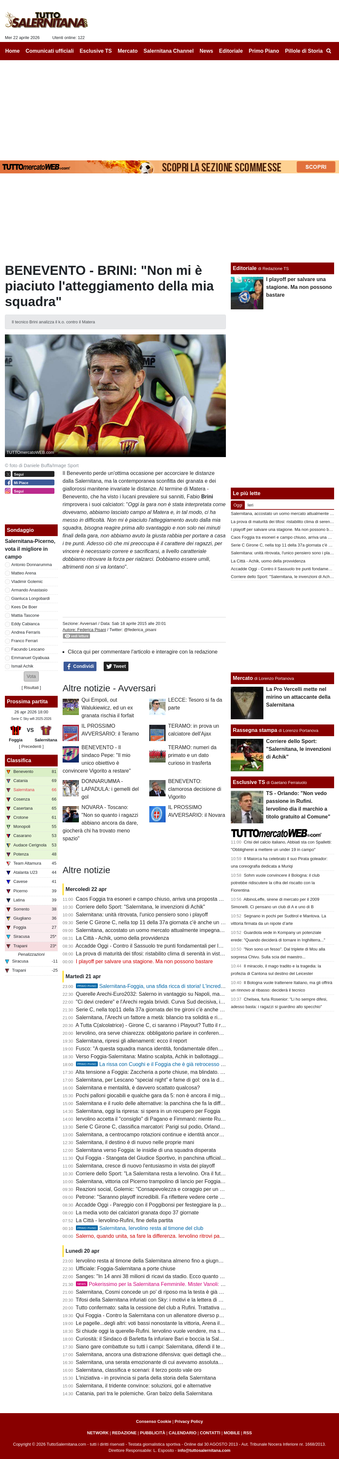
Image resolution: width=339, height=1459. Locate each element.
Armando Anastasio (29, 590)
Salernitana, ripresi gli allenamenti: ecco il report (131, 1041)
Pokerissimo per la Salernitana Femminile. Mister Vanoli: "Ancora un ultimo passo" (177, 1284)
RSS (247, 1432)
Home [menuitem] (12, 51)
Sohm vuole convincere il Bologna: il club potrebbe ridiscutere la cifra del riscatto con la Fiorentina (275, 883)
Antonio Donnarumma (31, 564)
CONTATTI (210, 1432)
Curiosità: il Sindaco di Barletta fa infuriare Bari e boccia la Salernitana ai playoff (168, 1339)
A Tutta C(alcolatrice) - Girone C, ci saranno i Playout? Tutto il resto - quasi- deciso (171, 1025)
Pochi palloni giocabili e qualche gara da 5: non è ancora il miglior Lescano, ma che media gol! (185, 1095)
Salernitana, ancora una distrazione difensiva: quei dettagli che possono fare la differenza (179, 1354)
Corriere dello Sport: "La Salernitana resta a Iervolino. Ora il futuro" (153, 1173)
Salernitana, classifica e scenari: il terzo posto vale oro (138, 1370)
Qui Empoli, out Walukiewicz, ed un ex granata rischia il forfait (107, 707)
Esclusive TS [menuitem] (96, 51)
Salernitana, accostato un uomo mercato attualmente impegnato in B (155, 930)
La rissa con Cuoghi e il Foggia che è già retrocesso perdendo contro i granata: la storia (189, 1064)
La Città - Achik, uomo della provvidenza (122, 938)
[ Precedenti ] (31, 746)
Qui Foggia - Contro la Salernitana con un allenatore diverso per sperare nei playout (173, 1315)
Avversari (88, 623)
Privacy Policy (189, 1421)
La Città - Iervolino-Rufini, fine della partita (124, 1220)
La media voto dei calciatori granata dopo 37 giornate (137, 1212)
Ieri (250, 505)
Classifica (19, 760)
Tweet (116, 666)
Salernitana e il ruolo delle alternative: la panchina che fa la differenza (156, 1103)
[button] (31, 676)
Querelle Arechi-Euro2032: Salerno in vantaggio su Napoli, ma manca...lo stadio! (169, 994)
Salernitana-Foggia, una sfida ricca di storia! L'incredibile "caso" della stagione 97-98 (185, 986)
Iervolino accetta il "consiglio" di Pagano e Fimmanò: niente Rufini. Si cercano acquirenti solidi (184, 1119)
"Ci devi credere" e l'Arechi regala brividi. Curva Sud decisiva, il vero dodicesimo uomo (175, 1002)
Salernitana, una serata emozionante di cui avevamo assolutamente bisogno (164, 1362)
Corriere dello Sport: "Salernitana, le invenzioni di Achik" (140, 907)
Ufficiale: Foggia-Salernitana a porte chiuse (126, 1268)
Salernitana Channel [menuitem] (168, 51)
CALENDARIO (182, 1432)
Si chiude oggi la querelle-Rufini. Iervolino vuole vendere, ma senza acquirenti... (168, 1331)
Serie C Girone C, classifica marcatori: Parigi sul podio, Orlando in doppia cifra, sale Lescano (183, 1126)
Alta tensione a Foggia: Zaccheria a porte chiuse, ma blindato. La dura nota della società (178, 1072)
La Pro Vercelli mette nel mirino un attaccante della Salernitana (298, 697)
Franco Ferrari (24, 640)
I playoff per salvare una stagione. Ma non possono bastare (144, 961)
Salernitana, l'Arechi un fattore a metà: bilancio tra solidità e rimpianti (155, 1017)
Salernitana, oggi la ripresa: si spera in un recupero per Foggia (148, 1111)
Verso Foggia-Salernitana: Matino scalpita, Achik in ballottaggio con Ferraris (163, 1056)
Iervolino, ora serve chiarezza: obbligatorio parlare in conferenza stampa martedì (169, 1033)
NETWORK (98, 1432)
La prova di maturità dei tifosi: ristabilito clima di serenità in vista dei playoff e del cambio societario (189, 953)
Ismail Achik (22, 666)
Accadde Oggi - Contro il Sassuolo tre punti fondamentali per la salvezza (159, 946)
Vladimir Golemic (27, 581)
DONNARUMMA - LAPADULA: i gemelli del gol (110, 789)
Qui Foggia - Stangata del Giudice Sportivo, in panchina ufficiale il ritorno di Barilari (171, 1158)
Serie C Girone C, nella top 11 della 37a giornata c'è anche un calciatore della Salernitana (179, 922)
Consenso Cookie (153, 1421)
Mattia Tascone (25, 615)
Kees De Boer (24, 606)
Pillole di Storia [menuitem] (304, 51)
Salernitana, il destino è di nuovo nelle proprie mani (135, 1142)
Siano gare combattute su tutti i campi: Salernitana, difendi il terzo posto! (159, 1346)
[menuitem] (328, 51)
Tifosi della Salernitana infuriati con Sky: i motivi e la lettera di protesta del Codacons (173, 1300)
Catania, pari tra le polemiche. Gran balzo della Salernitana (144, 1393)
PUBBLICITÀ (152, 1432)
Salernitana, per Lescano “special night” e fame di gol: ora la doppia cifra (159, 1080)
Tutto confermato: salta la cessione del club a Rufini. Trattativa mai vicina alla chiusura (175, 1307)
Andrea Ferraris (25, 632)
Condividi (80, 666)
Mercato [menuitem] (128, 51)
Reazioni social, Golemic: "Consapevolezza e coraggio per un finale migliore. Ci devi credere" (184, 1189)
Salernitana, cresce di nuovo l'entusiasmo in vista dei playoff (145, 1166)
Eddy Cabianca (25, 623)
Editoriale (245, 268)
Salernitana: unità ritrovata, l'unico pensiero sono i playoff (142, 914)
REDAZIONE (124, 1432)
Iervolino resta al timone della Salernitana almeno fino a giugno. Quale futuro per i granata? (181, 1260)
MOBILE (232, 1432)
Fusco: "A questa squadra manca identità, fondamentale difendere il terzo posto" (168, 1048)
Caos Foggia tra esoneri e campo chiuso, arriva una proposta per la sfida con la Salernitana (181, 899)
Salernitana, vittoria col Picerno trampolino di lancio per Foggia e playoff (159, 1181)
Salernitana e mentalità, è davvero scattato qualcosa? (138, 1087)
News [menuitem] (206, 51)
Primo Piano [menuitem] (264, 51)
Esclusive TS (249, 782)
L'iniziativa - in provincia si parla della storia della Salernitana (146, 1378)
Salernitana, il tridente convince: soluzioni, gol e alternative (143, 1385)
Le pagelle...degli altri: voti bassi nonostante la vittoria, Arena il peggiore (159, 1323)
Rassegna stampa (255, 730)
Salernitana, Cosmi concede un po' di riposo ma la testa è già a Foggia (157, 1292)
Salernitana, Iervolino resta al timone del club (139, 1228)
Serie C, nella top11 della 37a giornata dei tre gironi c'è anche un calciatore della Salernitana (183, 1009)
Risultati (31, 687)
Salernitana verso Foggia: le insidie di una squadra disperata (146, 1150)
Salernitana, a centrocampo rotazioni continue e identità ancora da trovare (161, 1134)
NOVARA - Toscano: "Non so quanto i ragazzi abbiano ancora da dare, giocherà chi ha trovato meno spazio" (100, 822)
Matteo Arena (23, 573)
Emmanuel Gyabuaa (30, 657)
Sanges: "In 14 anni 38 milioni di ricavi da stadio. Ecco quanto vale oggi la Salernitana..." (178, 1276)
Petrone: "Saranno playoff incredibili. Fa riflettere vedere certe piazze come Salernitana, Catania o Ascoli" (197, 1197)
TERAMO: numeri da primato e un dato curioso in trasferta (192, 755)
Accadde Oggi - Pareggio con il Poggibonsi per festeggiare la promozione (160, 1205)
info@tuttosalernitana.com (204, 1450)
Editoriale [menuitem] (231, 51)
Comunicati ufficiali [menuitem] (50, 51)
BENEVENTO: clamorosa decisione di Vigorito (194, 789)
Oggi (237, 505)
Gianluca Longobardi (30, 598)
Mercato (243, 678)
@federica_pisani (140, 629)
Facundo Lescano (28, 649)
